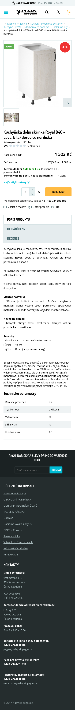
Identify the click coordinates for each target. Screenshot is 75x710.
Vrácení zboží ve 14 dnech (18, 542)
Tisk (55, 206)
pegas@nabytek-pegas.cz (17, 649)
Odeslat (56, 470)
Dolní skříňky (60, 27)
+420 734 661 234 (14, 664)
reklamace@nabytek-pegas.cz (20, 683)
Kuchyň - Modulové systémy (46, 23)
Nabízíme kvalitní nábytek (17, 524)
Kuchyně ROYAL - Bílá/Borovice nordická (26, 27)
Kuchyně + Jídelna (17, 23)
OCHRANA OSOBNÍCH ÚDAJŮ (20, 505)
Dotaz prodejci (38, 206)
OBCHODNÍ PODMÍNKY (17, 499)
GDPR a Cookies (12, 530)
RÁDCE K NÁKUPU (14, 511)
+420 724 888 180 (26, 3)
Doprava (8, 518)
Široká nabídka (11, 536)
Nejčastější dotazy (16, 182)
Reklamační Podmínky (15, 548)
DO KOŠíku (58, 192)
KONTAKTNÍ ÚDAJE (14, 493)
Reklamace (10, 554)
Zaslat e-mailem (14, 206)
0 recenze (34, 146)
